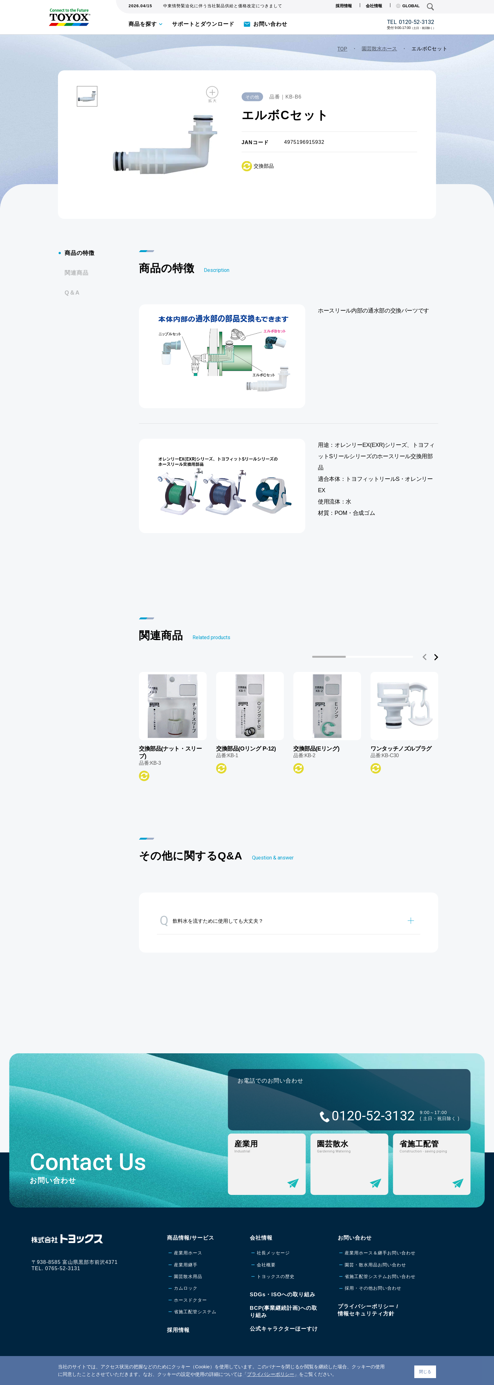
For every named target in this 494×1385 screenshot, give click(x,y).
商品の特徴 (80, 253)
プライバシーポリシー (270, 1374)
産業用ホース (188, 1252)
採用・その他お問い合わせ (373, 1288)
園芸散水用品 (188, 1276)
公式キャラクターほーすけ (284, 1329)
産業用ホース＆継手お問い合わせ (380, 1252)
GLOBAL (408, 5)
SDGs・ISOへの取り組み (283, 1295)
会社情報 (374, 5)
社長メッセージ (273, 1252)
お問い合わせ (270, 24)
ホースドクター (190, 1300)
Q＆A (72, 293)
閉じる (425, 1371)
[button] (424, 657)
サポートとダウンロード (203, 24)
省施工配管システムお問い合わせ (380, 1276)
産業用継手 (186, 1264)
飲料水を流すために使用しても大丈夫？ (211, 920)
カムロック (186, 1288)
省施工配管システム (195, 1311)
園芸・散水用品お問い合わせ (375, 1264)
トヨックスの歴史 (276, 1276)
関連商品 (77, 273)
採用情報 (344, 5)
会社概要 (266, 1264)
